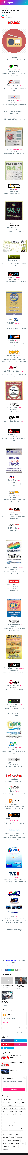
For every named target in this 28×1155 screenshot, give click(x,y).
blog (16, 149)
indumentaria (12, 1123)
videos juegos (6, 1149)
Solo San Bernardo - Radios (11, 960)
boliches (16, 1102)
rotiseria (4, 1143)
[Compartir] (25, 16)
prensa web (19, 1137)
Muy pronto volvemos (7, 985)
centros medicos (19, 1105)
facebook (22, 805)
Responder (5, 1022)
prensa (12, 1137)
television (12, 966)
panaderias (19, 1131)
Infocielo (19, 323)
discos (11, 1111)
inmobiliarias (20, 1128)
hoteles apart (19, 1120)
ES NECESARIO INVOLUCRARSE (19, 986)
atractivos (11, 1099)
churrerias (5, 1108)
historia (19, 1117)
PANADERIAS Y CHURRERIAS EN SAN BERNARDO (17, 1063)
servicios (17, 1143)
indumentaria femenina (8, 1125)
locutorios (5, 1131)
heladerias (12, 1117)
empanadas (5, 1114)
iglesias (4, 1123)
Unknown (9, 1014)
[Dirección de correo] (14, 1086)
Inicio (2, 8)
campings (10, 1105)
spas (23, 1143)
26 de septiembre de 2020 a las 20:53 (14, 1016)
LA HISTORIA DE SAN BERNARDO (15, 1056)
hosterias (5, 1120)
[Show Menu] (2, 2)
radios (6, 8)
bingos (9, 1102)
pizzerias (11, 1134)
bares (4, 1102)
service (11, 1143)
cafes (4, 1105)
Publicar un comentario (14, 1028)
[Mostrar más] (19, 970)
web (16, 69)
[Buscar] (26, 2)
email (19, 69)
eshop (12, 1114)
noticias (12, 1131)
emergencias (18, 1111)
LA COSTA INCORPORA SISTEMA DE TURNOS (4, 1002)
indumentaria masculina (8, 1128)
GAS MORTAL (13, 1070)
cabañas (23, 1102)
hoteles (11, 1120)
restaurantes (16, 1140)
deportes (5, 1111)
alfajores (5, 1099)
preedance (5, 1137)
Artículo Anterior (6, 1032)
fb (18, 149)
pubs (4, 1140)
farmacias (19, 1114)
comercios (22, 1108)
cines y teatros (13, 1108)
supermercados (6, 1146)
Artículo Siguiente (21, 1032)
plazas (17, 1134)
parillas (4, 1134)
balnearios (19, 1099)
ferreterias (5, 1117)
